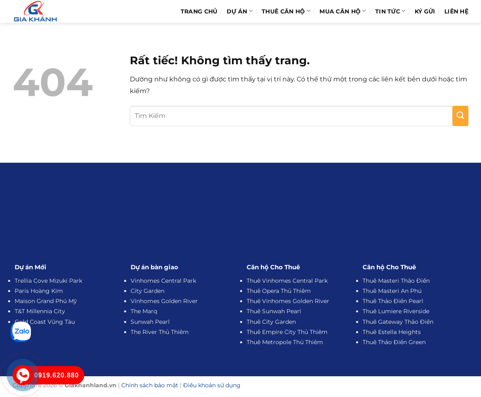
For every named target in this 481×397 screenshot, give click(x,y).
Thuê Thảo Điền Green (394, 342)
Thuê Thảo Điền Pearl (393, 301)
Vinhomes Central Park (163, 280)
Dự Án (240, 11)
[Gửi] (460, 116)
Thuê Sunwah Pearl (274, 311)
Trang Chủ (199, 11)
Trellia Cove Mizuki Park (48, 280)
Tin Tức (390, 11)
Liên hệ (456, 11)
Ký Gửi (425, 11)
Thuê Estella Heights (392, 332)
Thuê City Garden (271, 321)
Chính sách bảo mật (149, 385)
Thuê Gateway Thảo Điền (398, 321)
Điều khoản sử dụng (211, 385)
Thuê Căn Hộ (286, 11)
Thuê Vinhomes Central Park (287, 280)
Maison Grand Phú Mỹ (46, 301)
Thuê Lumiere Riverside (396, 311)
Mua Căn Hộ (342, 11)
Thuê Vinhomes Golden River (288, 301)
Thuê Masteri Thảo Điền (396, 280)
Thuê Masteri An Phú (392, 290)
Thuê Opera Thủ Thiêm (279, 290)
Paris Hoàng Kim (39, 290)
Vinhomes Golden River (164, 301)
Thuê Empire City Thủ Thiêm (287, 332)
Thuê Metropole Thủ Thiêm (285, 342)
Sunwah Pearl (150, 321)
